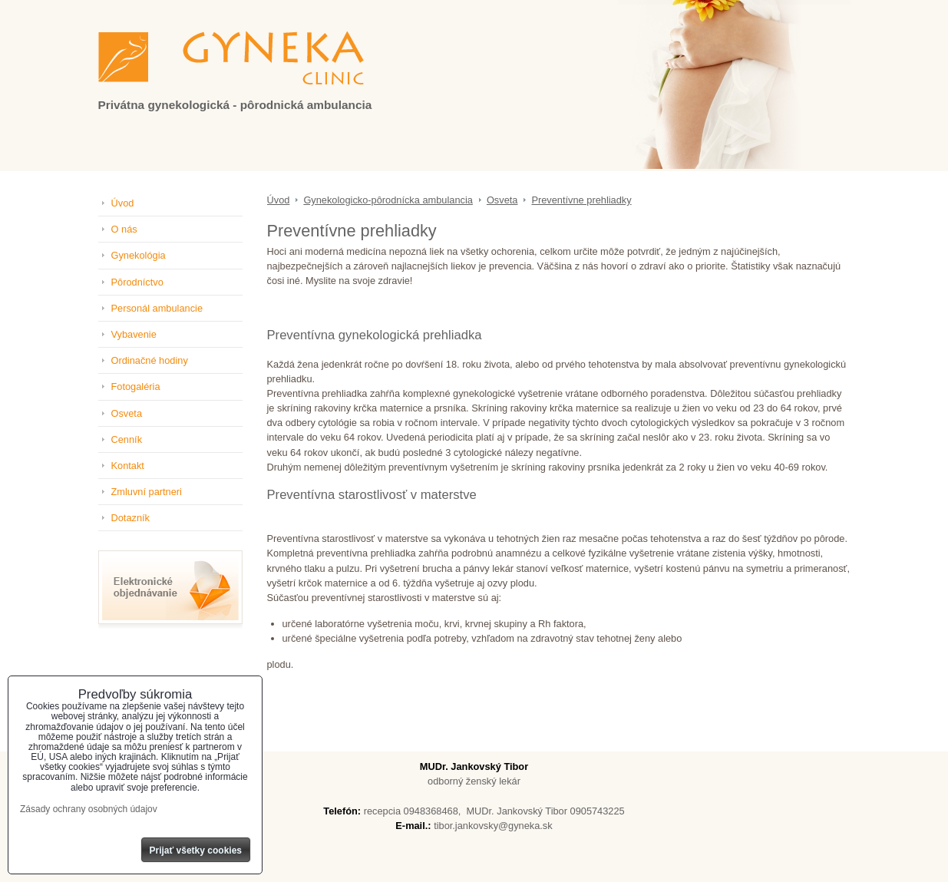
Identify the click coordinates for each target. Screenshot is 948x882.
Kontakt (127, 465)
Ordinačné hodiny (149, 360)
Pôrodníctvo (137, 282)
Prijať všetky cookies (196, 850)
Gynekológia (138, 255)
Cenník (127, 439)
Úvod (122, 203)
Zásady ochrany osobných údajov (88, 809)
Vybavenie (134, 334)
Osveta (127, 413)
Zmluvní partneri (146, 491)
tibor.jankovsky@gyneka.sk (493, 825)
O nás (124, 229)
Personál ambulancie (157, 308)
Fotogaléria (135, 386)
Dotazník (130, 518)
